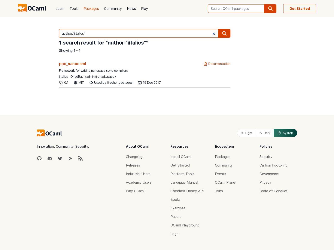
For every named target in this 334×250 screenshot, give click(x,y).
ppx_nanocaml (72, 63)
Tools (74, 8)
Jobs (219, 191)
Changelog (134, 157)
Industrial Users (138, 174)
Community (113, 8)
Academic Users (139, 182)
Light (246, 133)
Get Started (299, 8)
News (131, 8)
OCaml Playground (185, 225)
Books (175, 199)
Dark (264, 133)
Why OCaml (135, 191)
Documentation (216, 64)
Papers (175, 216)
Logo (174, 234)
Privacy (265, 182)
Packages (91, 8)
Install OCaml (180, 157)
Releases (133, 165)
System (285, 133)
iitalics (63, 76)
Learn (60, 8)
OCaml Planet (226, 182)
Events (220, 174)
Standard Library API (187, 191)
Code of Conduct (273, 191)
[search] (270, 8)
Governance (269, 174)
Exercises (177, 208)
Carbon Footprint (273, 165)
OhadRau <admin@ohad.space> (93, 76)
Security (265, 157)
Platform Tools (182, 174)
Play (144, 8)
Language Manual (184, 182)
